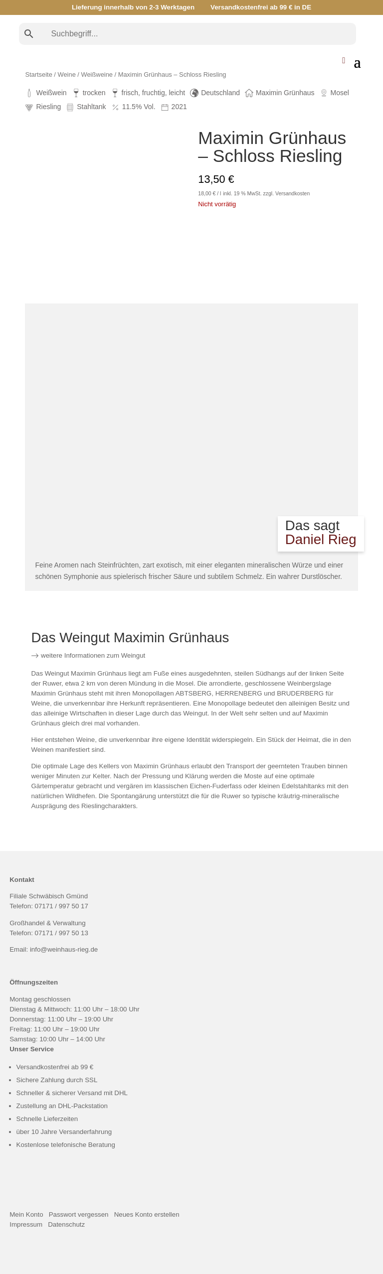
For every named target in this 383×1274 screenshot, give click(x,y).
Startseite (38, 74)
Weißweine (97, 74)
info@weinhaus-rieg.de (64, 949)
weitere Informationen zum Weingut (88, 655)
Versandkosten (292, 193)
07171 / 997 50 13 (61, 933)
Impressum (25, 1224)
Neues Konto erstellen (147, 1214)
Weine (67, 74)
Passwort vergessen (79, 1214)
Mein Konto (26, 1214)
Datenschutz (66, 1224)
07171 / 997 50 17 (61, 906)
